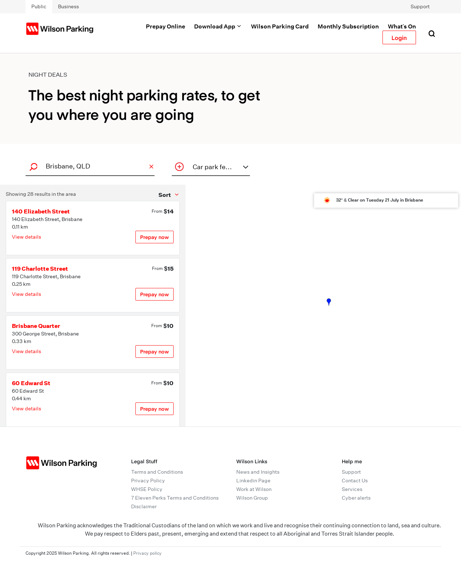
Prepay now (154, 237)
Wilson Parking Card (280, 26)
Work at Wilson (254, 489)
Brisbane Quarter (36, 325)
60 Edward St (31, 383)
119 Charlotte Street (40, 268)
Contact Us (355, 480)
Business (68, 6)
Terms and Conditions (157, 472)
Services (352, 489)
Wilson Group (252, 498)
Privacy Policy (148, 480)
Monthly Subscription (348, 26)
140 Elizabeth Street (41, 211)
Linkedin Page (253, 480)
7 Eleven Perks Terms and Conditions (175, 498)
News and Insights (257, 472)
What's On (402, 26)
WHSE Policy (146, 489)
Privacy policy (147, 553)
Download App (218, 26)
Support (420, 6)
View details (26, 237)
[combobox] (89, 166)
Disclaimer (144, 506)
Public (38, 6)
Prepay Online (165, 26)
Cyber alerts (356, 498)
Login (399, 37)
